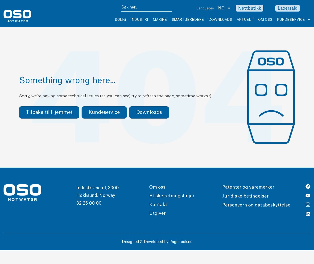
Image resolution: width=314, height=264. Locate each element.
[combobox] (146, 8)
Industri (139, 19)
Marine (160, 19)
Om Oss (265, 19)
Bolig (120, 19)
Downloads (220, 19)
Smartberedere (188, 19)
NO (224, 8)
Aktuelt (245, 19)
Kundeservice (293, 19)
